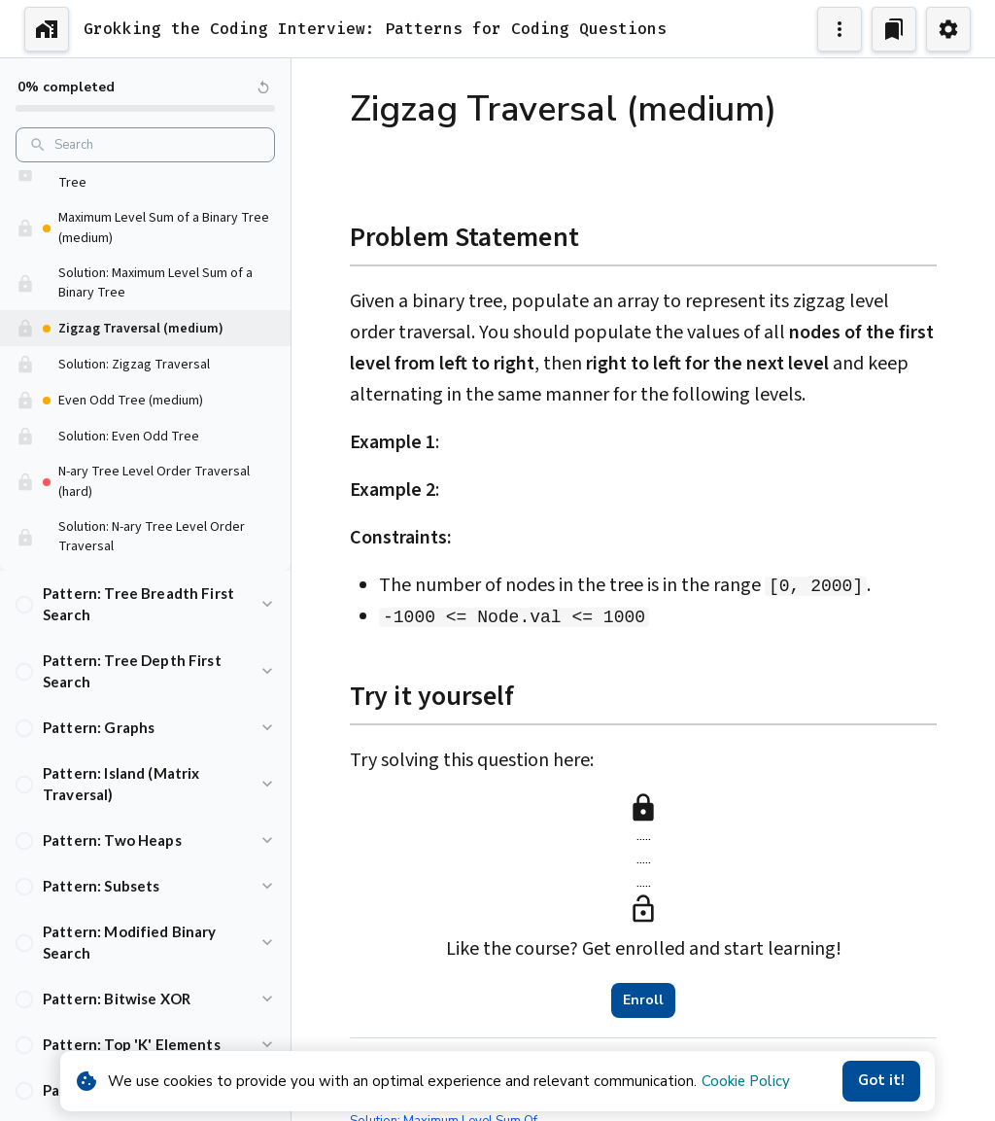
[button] (145, 193)
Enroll (643, 1000)
